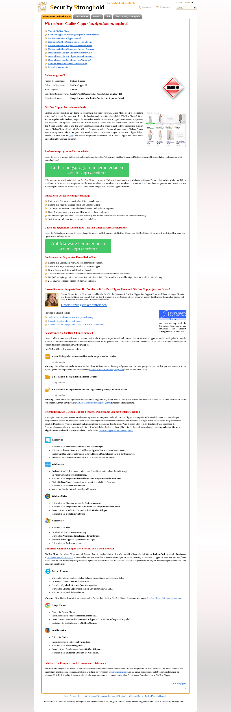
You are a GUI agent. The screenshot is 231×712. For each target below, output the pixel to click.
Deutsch (189, 2)
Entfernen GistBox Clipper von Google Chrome (70, 42)
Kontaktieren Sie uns (127, 696)
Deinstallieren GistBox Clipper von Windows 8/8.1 (71, 56)
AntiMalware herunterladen (78, 246)
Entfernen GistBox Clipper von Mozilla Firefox (70, 45)
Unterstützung (90, 696)
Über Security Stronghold (127, 16)
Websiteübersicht (159, 696)
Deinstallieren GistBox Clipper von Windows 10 (70, 52)
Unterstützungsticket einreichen (84, 305)
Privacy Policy (144, 696)
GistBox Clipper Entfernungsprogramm (106, 369)
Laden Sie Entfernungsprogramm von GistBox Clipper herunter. (76, 324)
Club (108, 16)
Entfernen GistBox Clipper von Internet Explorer (71, 49)
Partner (73, 696)
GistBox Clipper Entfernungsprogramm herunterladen (73, 34)
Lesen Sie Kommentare (59, 67)
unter (71, 135)
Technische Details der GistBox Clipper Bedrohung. (70, 317)
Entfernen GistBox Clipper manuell (64, 38)
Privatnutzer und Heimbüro (57, 16)
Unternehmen (82, 16)
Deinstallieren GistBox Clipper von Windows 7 (69, 60)
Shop (80, 696)
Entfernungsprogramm (118, 672)
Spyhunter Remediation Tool (60, 557)
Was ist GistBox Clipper (59, 31)
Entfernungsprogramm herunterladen (87, 170)
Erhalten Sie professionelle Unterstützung (67, 63)
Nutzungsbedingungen (107, 696)
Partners (97, 16)
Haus (66, 696)
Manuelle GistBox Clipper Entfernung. (65, 321)
